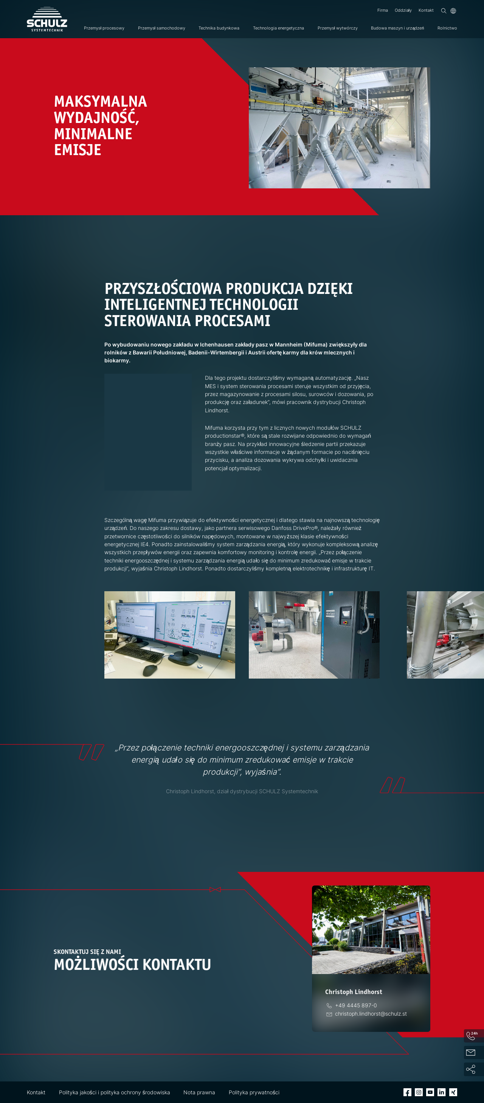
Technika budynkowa (219, 28)
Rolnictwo (447, 28)
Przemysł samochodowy (161, 28)
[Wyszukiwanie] (444, 11)
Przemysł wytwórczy (338, 28)
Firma (382, 10)
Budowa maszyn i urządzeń (397, 28)
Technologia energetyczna (278, 28)
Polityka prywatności (254, 1092)
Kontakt (426, 10)
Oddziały (403, 10)
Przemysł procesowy (104, 28)
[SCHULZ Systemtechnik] (47, 19)
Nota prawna (199, 1092)
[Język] (453, 11)
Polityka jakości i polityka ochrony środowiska (114, 1092)
